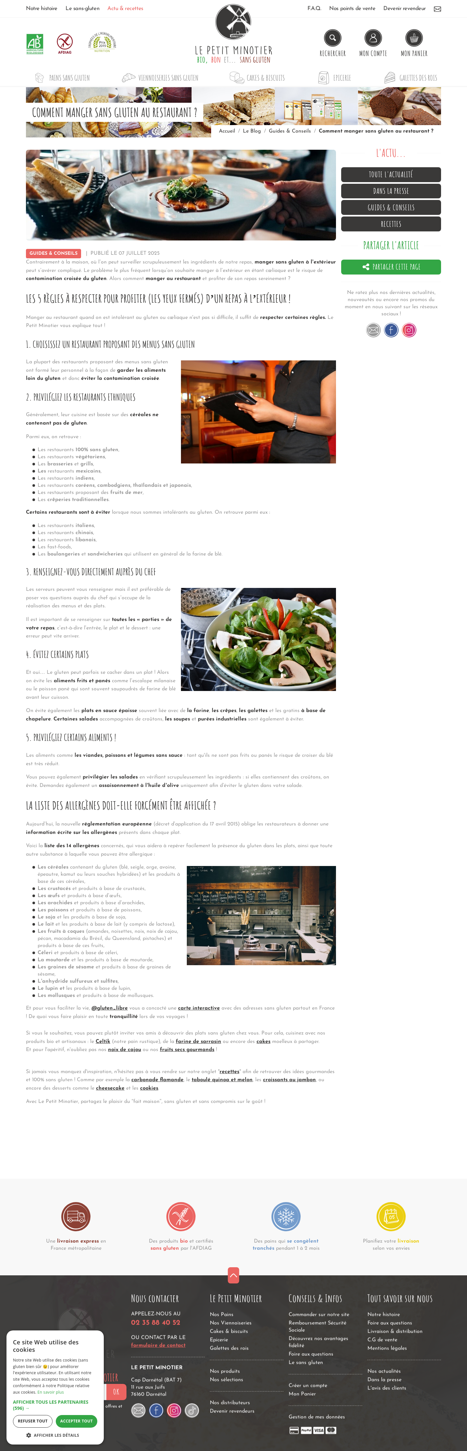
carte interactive (199, 1008)
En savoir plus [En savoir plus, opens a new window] (51, 1392)
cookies (149, 1088)
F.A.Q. (314, 8)
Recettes (391, 224)
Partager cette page (391, 267)
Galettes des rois (408, 78)
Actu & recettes (125, 8)
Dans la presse (391, 191)
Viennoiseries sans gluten (158, 78)
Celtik (103, 1041)
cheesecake (110, 1088)
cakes (263, 1041)
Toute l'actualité (391, 174)
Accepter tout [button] (76, 1421)
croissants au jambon (289, 1079)
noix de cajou (124, 1049)
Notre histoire (41, 8)
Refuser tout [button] (33, 1421)
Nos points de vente (352, 8)
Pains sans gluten (60, 78)
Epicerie (332, 78)
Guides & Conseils (54, 254)
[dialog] (55, 1387)
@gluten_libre (109, 1008)
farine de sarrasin (198, 1041)
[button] (55, 1405)
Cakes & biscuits (256, 78)
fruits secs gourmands (187, 1049)
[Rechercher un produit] (333, 44)
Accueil (227, 131)
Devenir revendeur (404, 8)
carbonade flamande (157, 1079)
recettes (229, 1071)
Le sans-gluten (82, 8)
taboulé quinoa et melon (222, 1079)
